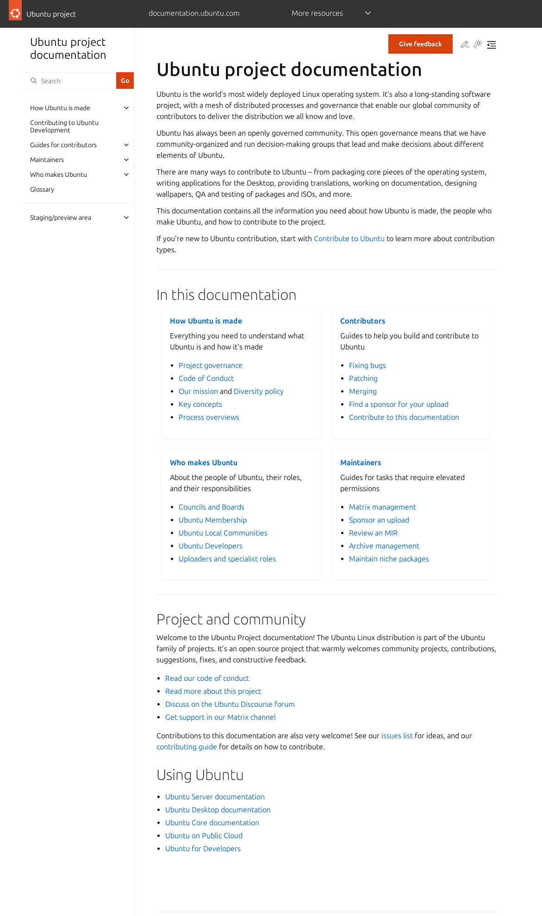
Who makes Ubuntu (58, 174)
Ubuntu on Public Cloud (204, 835)
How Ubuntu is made (60, 108)
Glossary (42, 189)
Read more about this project (213, 691)
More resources (317, 13)
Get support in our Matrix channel (220, 717)
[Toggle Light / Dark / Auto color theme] (477, 44)
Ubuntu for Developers (203, 848)
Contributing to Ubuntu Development (64, 126)
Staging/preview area (60, 217)
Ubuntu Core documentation (212, 822)
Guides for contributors (63, 145)
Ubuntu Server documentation (215, 796)
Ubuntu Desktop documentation (218, 809)
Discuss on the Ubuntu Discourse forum (230, 704)
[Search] (69, 80)
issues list (397, 735)
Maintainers (47, 159)
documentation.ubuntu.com (194, 13)
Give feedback (420, 44)
